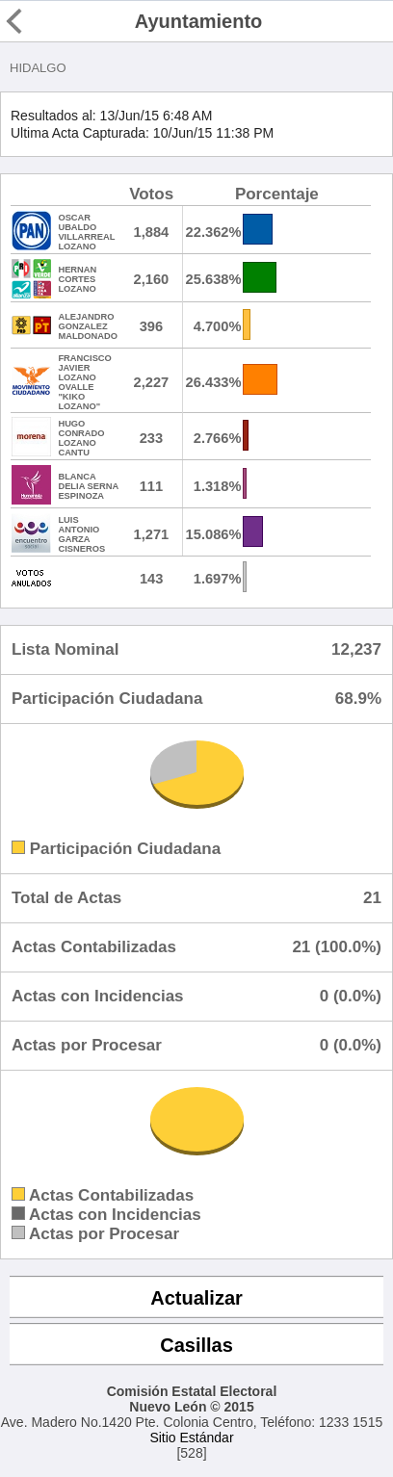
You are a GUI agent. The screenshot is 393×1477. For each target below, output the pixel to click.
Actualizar (196, 1298)
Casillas (196, 1345)
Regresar (50, 21)
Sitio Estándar (191, 1437)
